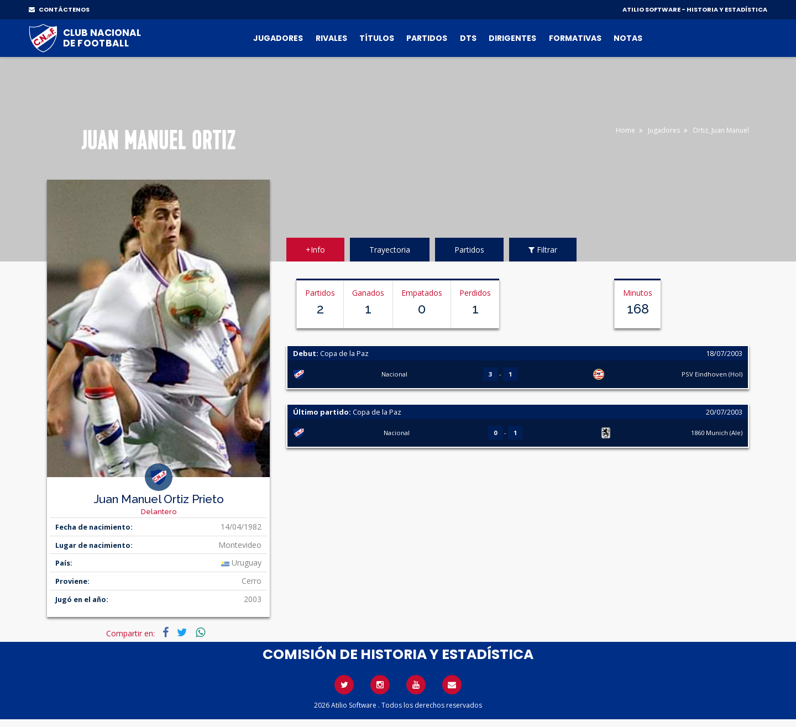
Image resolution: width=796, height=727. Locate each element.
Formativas (575, 38)
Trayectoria (389, 249)
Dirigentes (512, 38)
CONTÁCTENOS (59, 9)
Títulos (376, 38)
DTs (468, 38)
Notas (628, 38)
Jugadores (278, 38)
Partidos (426, 38)
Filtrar (542, 249)
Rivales (331, 38)
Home (625, 130)
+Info (315, 249)
